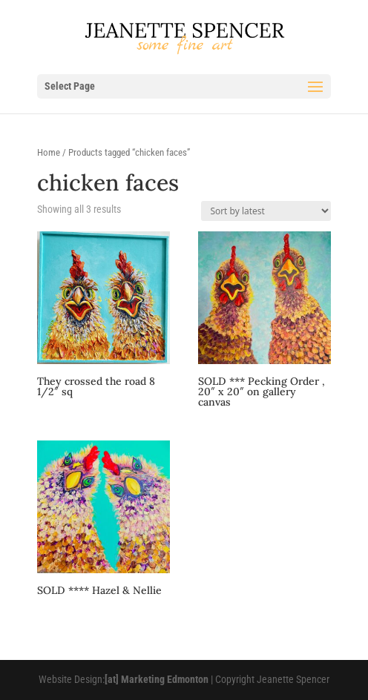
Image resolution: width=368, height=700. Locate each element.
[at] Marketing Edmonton (156, 679)
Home (48, 152)
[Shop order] (266, 211)
